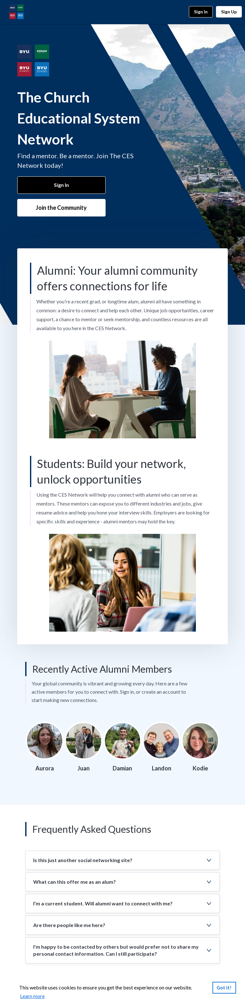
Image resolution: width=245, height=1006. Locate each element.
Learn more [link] (32, 996)
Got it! (224, 987)
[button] (122, 860)
